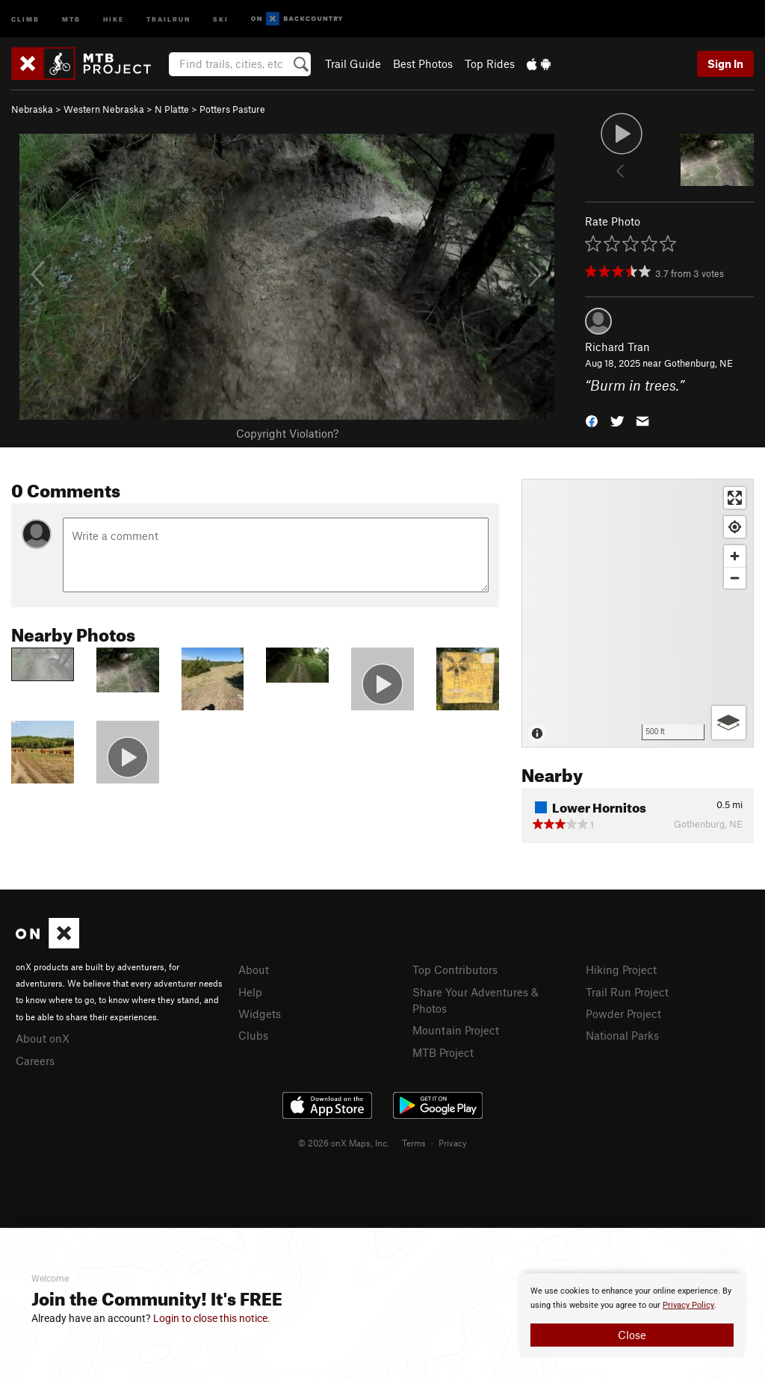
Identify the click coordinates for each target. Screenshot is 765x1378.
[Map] (637, 613)
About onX (42, 1038)
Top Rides (490, 63)
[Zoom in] (735, 556)
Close (632, 1334)
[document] (632, 1315)
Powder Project (623, 1013)
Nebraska (32, 109)
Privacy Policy (688, 1305)
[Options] (729, 722)
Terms (414, 1143)
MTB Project (443, 1052)
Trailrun (168, 18)
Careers (35, 1060)
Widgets (259, 1013)
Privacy (453, 1143)
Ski (221, 18)
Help (250, 992)
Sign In (725, 63)
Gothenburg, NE (698, 363)
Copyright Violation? (287, 433)
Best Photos (423, 63)
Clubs (253, 1035)
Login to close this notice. (211, 1318)
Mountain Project (455, 1030)
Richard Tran (617, 346)
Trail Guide (353, 63)
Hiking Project (621, 969)
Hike (113, 18)
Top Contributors (455, 969)
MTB (71, 18)
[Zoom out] (735, 578)
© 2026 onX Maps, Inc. (343, 1143)
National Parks (622, 1035)
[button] (591, 420)
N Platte (172, 109)
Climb (25, 18)
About (253, 969)
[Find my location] (735, 527)
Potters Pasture (232, 109)
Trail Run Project (627, 992)
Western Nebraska (104, 109)
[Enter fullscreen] (735, 498)
